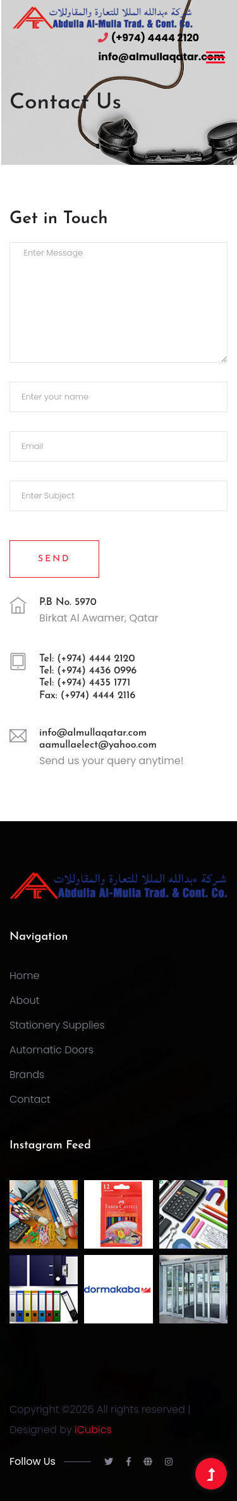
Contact (30, 1099)
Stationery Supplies (57, 1025)
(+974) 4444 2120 (155, 37)
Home (24, 975)
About (24, 1000)
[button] (215, 54)
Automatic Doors (51, 1050)
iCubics (93, 1429)
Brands (26, 1074)
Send (54, 559)
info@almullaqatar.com (161, 56)
